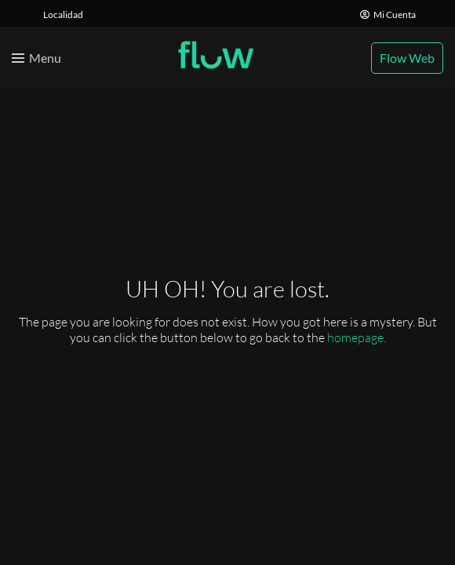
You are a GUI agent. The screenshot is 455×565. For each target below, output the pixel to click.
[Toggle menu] (36, 58)
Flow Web (407, 57)
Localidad (63, 14)
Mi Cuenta (388, 14)
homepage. (356, 337)
